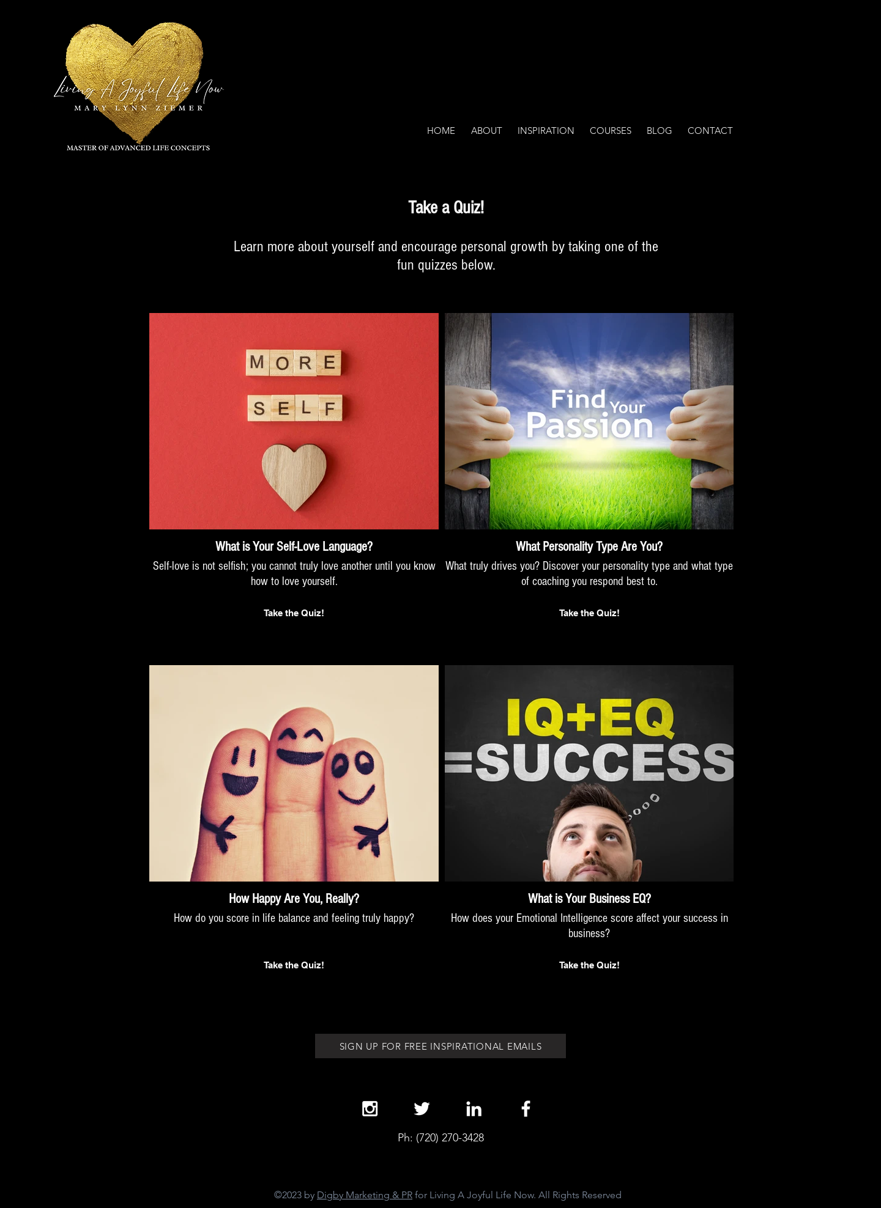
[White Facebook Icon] (526, 1108)
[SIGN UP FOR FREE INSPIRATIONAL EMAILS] (440, 1046)
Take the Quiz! (294, 613)
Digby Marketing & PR (364, 1195)
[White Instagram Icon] (370, 1108)
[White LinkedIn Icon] (474, 1108)
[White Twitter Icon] (422, 1108)
